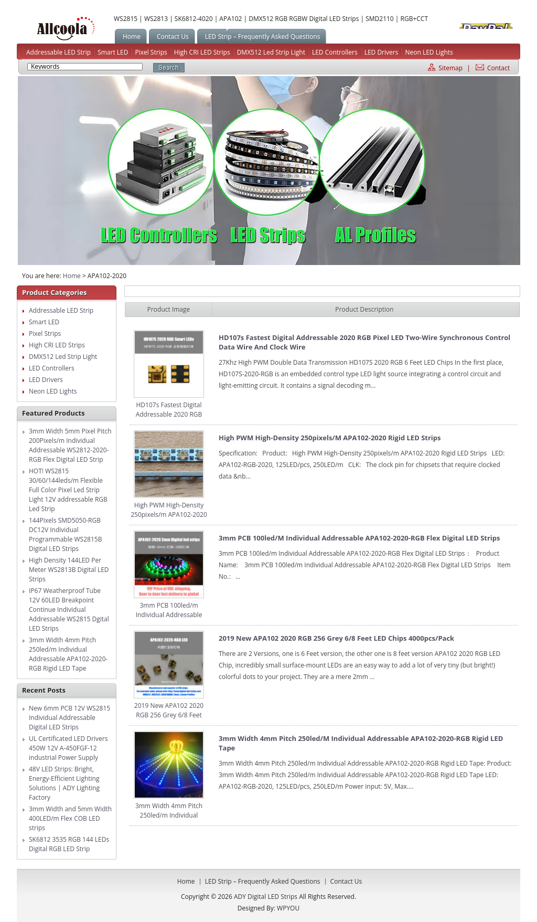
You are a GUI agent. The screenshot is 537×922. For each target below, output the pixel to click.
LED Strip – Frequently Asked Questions (262, 881)
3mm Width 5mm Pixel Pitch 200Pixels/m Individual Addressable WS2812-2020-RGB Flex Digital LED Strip (70, 445)
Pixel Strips (151, 52)
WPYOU (288, 908)
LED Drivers (381, 52)
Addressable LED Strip (58, 52)
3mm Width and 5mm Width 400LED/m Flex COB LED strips (70, 818)
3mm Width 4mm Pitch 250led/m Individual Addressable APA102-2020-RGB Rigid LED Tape (68, 654)
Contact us (346, 881)
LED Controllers (335, 52)
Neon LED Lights (429, 52)
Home (72, 275)
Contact (498, 67)
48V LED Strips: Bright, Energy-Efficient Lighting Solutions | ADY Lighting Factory (64, 783)
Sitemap (450, 67)
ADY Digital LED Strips (65, 28)
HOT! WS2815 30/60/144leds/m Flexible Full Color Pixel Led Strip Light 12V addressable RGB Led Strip (68, 490)
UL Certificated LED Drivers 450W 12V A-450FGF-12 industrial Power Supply (68, 748)
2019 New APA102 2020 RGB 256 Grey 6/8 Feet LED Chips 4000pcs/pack (169, 715)
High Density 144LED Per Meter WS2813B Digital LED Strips (69, 570)
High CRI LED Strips (202, 52)
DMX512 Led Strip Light (271, 52)
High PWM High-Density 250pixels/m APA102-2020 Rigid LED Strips (169, 514)
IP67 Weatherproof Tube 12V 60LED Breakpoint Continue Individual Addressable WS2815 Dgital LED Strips (69, 609)
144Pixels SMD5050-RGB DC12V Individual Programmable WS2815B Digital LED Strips (65, 534)
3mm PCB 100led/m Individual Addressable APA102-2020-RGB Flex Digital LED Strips (168, 619)
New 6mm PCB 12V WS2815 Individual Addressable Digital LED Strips (69, 718)
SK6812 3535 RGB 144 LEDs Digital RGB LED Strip (69, 844)
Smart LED (113, 52)
